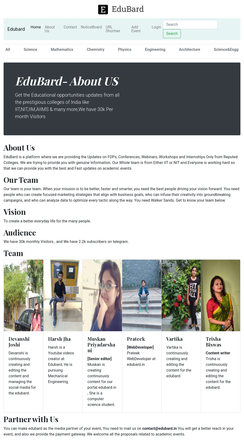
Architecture (189, 49)
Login (156, 27)
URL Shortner (113, 29)
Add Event (136, 29)
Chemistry (95, 49)
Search (172, 33)
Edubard (16, 29)
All (7, 49)
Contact (70, 27)
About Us (50, 29)
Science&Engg (226, 49)
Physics (124, 49)
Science (30, 49)
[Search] (190, 24)
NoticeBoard (91, 27)
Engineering (155, 49)
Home (36, 27)
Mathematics (62, 49)
